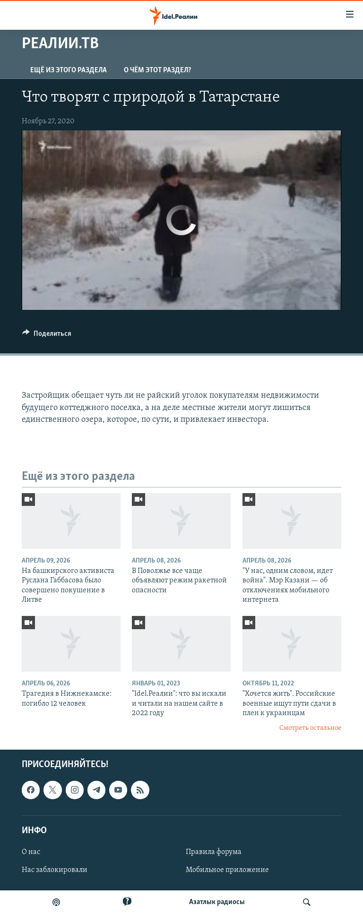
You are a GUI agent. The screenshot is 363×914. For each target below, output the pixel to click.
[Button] (46, 336)
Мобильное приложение (227, 870)
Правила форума (214, 852)
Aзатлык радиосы (217, 902)
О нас (31, 852)
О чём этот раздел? (157, 70)
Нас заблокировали (54, 870)
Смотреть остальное (310, 728)
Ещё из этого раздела (68, 70)
